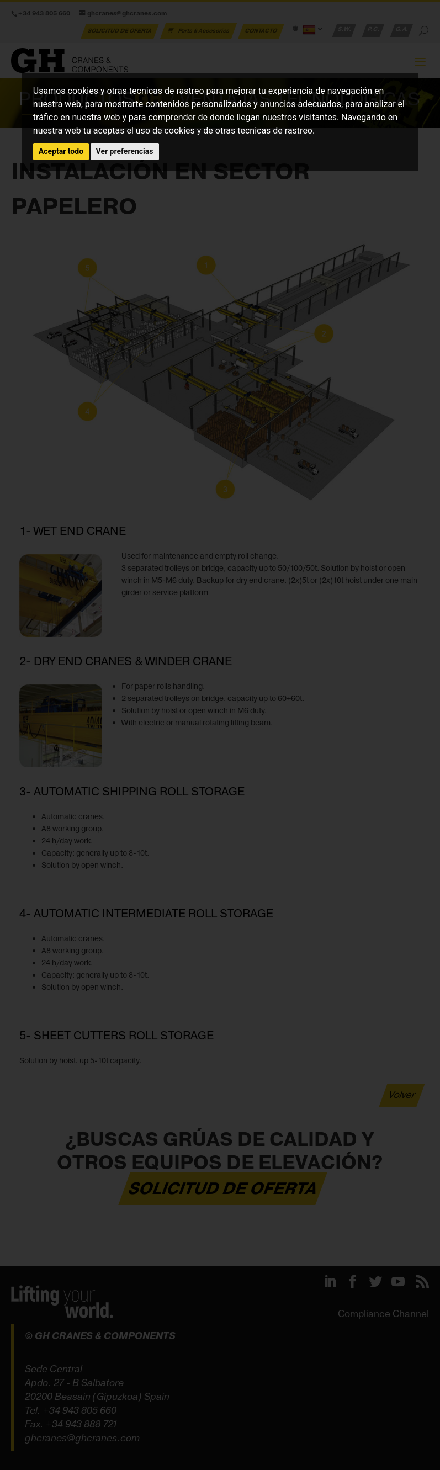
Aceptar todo (61, 151)
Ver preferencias (124, 151)
